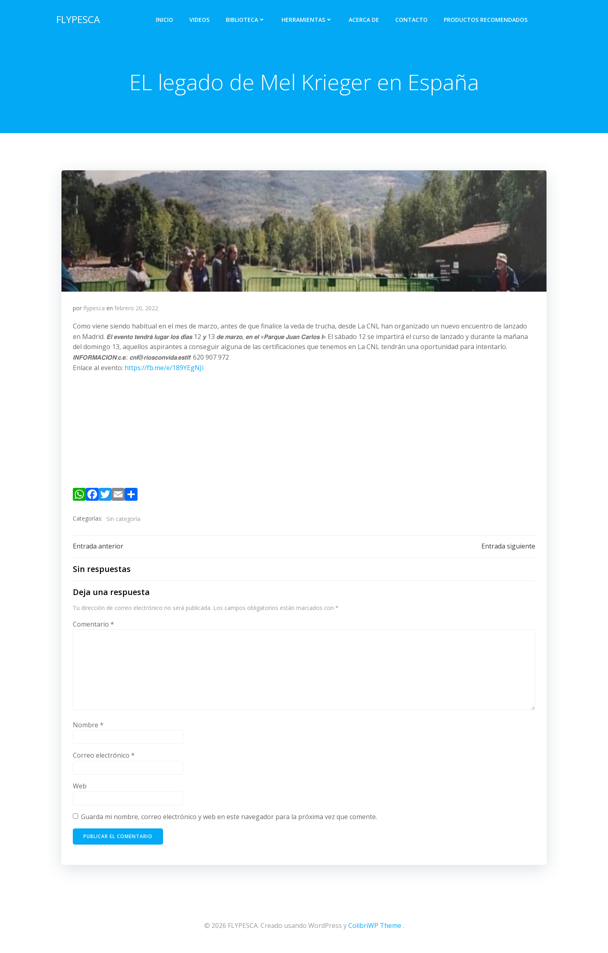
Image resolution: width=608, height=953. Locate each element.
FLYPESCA (77, 18)
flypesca (94, 310)
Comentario (93, 627)
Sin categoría (124, 521)
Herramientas (308, 18)
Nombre (88, 728)
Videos (201, 18)
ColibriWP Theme (374, 928)
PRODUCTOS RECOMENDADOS (487, 18)
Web (80, 789)
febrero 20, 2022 (137, 310)
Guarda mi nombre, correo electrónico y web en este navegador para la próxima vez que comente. (229, 820)
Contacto (413, 18)
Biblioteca (247, 18)
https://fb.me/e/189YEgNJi (164, 369)
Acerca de (365, 18)
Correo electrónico (104, 759)
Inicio (166, 18)
